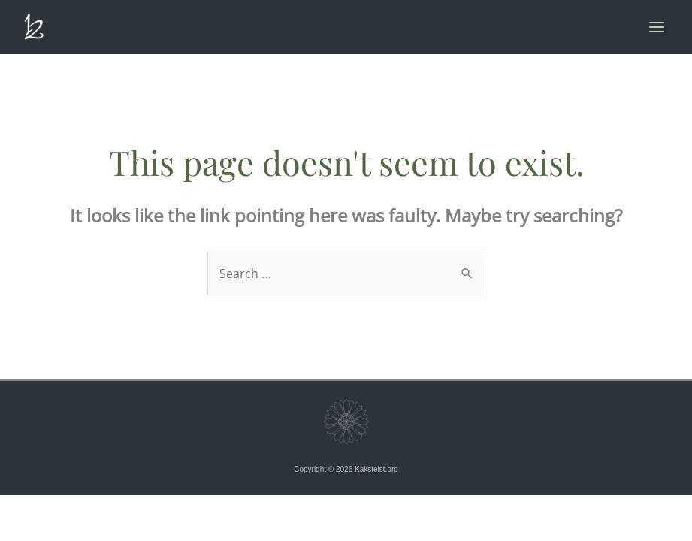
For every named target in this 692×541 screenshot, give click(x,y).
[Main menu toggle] (656, 27)
